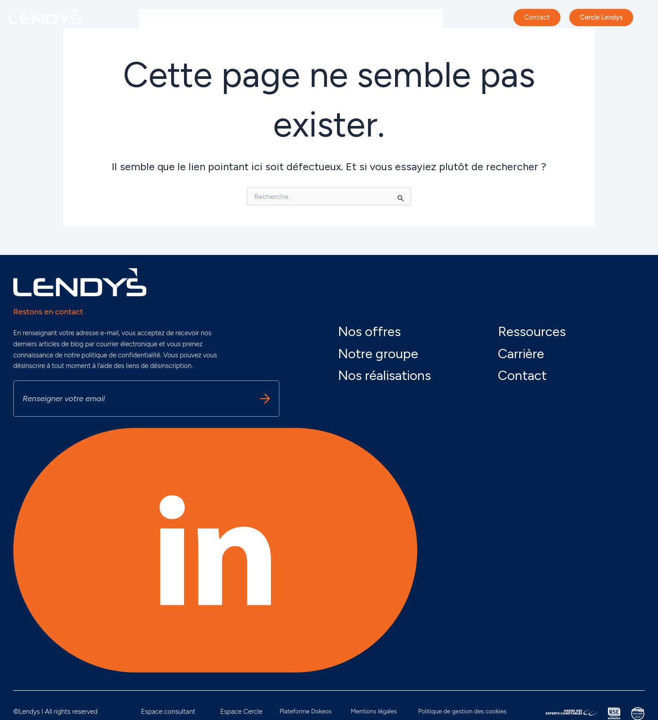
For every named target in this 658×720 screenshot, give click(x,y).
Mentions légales (374, 711)
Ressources (532, 331)
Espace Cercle (241, 712)
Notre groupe (167, 19)
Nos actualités (412, 19)
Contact (522, 375)
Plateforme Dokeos (305, 711)
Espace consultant (168, 712)
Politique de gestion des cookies (462, 711)
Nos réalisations (350, 19)
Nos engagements (232, 19)
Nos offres (293, 19)
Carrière (157, 39)
